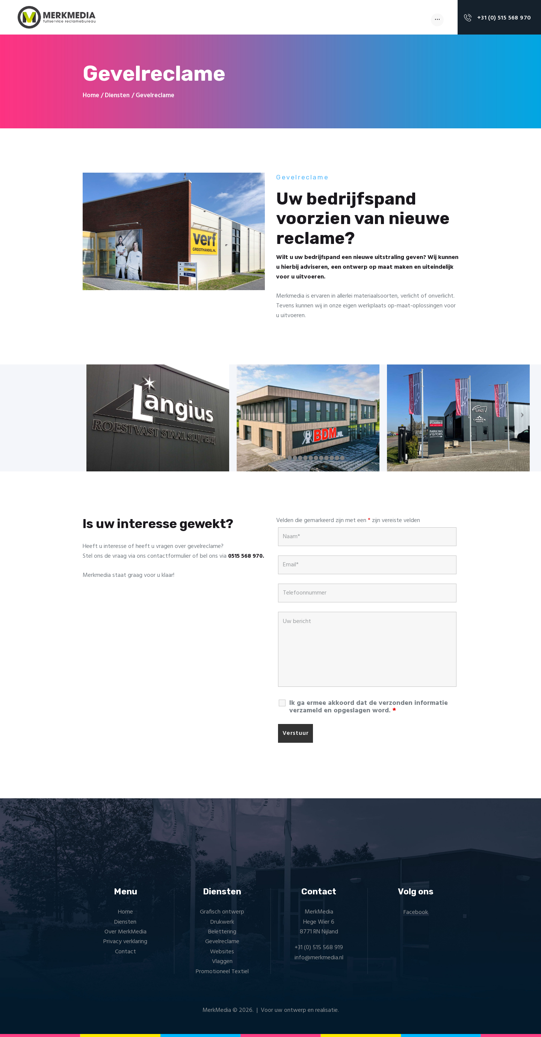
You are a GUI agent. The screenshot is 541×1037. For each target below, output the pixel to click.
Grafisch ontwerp (222, 912)
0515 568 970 (245, 556)
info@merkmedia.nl (319, 958)
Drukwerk (222, 922)
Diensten (117, 95)
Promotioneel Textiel (222, 972)
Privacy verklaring (125, 942)
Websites (222, 952)
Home (91, 95)
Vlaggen (222, 961)
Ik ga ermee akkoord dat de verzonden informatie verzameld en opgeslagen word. (368, 707)
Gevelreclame (222, 942)
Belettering (222, 932)
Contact (125, 952)
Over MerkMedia (125, 932)
